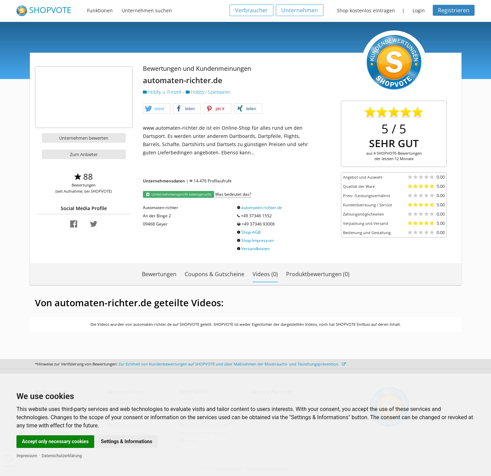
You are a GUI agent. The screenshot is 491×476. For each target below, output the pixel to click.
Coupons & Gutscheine (214, 274)
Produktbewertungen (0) (317, 274)
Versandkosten (255, 249)
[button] (156, 109)
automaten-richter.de (261, 207)
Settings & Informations (126, 441)
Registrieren (453, 10)
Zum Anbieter (84, 154)
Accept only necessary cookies (55, 441)
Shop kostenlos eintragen (366, 10)
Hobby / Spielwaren (208, 92)
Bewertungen (159, 274)
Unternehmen (299, 10)
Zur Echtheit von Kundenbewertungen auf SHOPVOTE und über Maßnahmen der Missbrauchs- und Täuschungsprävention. (232, 363)
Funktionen (100, 10)
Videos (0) (265, 274)
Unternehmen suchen (147, 10)
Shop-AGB (251, 232)
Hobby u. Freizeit (163, 92)
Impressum (26, 455)
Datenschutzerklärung (62, 455)
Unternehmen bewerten (83, 138)
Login (419, 10)
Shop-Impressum (257, 240)
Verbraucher (251, 10)
